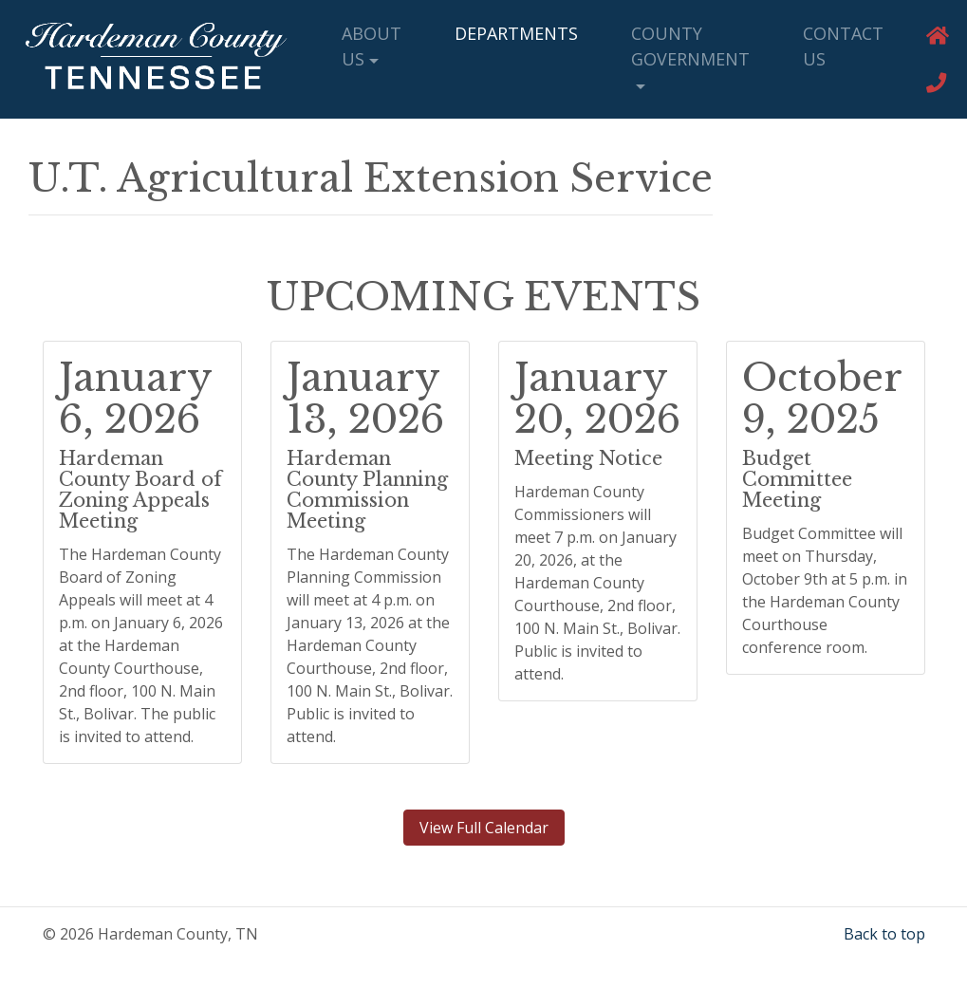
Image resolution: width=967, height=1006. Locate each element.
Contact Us (843, 46)
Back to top (884, 933)
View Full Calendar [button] (484, 827)
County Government (690, 46)
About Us (371, 46)
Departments (516, 33)
